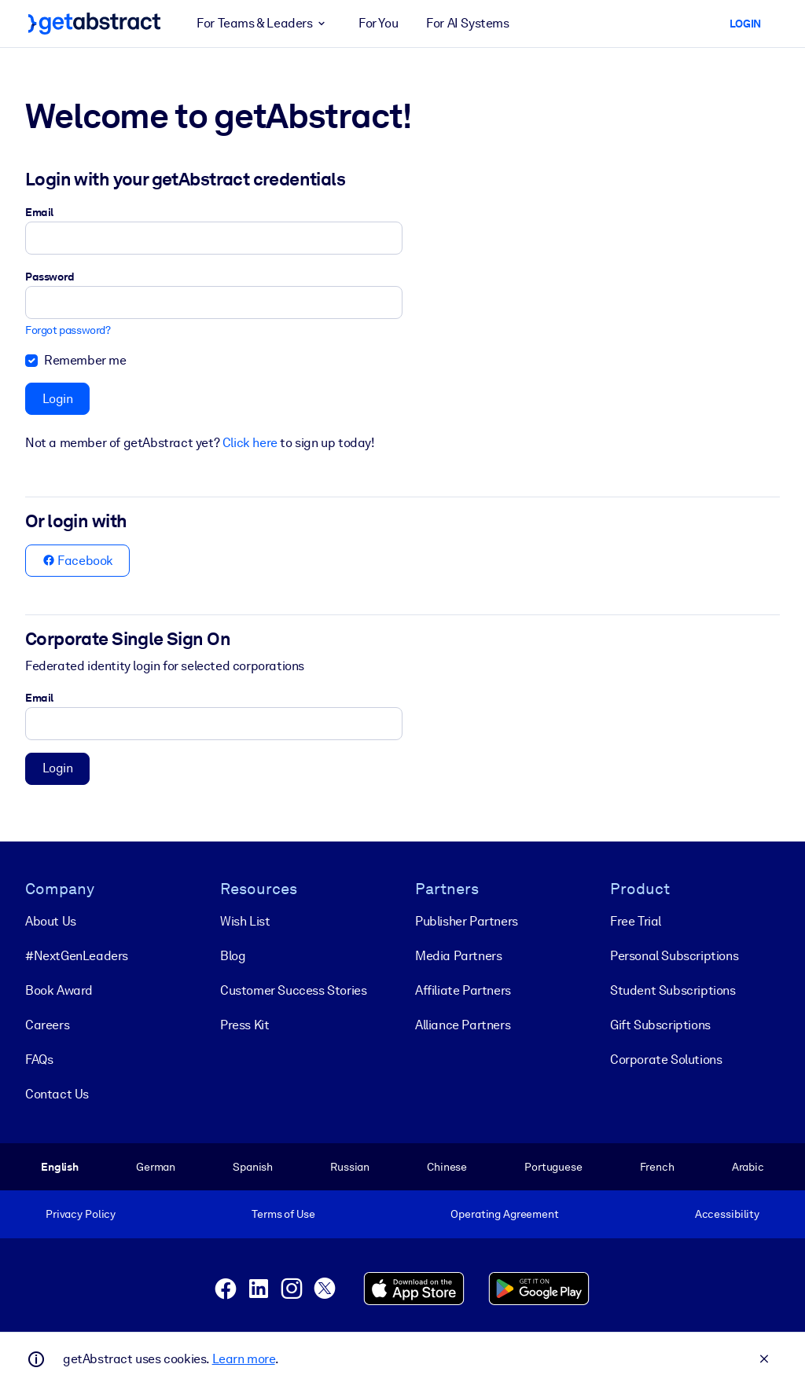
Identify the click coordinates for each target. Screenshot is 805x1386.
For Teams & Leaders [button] (263, 23)
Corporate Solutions (666, 1059)
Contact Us (57, 1094)
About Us (50, 921)
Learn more (243, 1358)
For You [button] (378, 23)
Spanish (253, 1166)
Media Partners (458, 955)
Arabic (748, 1166)
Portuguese (553, 1166)
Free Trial (635, 921)
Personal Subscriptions (674, 955)
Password (50, 276)
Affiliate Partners (463, 990)
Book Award (59, 990)
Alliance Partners (462, 1025)
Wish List (245, 921)
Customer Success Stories (293, 990)
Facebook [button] (77, 560)
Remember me (85, 360)
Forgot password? (68, 330)
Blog (232, 955)
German (155, 1166)
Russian (349, 1166)
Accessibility (727, 1214)
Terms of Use (283, 1214)
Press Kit (244, 1025)
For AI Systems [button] (467, 23)
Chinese (447, 1166)
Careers (47, 1025)
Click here (250, 442)
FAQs (39, 1059)
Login (57, 398)
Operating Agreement (504, 1214)
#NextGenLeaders (76, 955)
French (657, 1166)
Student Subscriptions (673, 990)
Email (39, 212)
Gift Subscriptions (660, 1025)
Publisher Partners (466, 921)
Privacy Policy (81, 1214)
